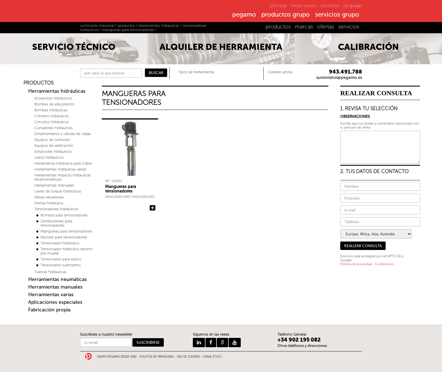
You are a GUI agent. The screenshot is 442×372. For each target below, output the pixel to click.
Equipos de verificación (53, 145)
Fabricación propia (49, 310)
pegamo (244, 15)
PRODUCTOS (38, 83)
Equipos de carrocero (52, 140)
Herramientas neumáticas (57, 279)
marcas (304, 26)
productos (278, 26)
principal (278, 5)
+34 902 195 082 (299, 339)
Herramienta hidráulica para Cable (63, 163)
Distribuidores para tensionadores (56, 223)
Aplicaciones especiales (55, 302)
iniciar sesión (303, 5)
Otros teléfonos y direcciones (302, 346)
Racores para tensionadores (64, 237)
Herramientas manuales (54, 185)
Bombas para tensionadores (64, 215)
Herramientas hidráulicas (56, 91)
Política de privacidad (356, 264)
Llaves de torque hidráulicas (57, 191)
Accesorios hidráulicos (53, 98)
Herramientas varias (51, 295)
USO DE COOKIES (188, 356)
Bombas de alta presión (54, 104)
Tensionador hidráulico (60, 243)
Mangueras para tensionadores (66, 231)
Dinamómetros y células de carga (62, 134)
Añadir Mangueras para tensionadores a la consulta (152, 208)
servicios (348, 26)
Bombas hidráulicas (50, 110)
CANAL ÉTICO (212, 356)
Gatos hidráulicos (49, 157)
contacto (330, 5)
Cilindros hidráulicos (51, 116)
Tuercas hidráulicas (50, 272)
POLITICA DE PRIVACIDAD (157, 356)
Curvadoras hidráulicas (53, 128)
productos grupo (285, 15)
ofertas (325, 26)
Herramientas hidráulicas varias (60, 169)
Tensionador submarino (61, 265)
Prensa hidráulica (48, 203)
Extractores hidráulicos (53, 151)
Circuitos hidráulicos (51, 122)
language (353, 5)
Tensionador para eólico (61, 259)
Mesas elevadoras (49, 197)
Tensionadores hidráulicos (56, 209)
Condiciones (384, 264)
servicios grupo (337, 15)
